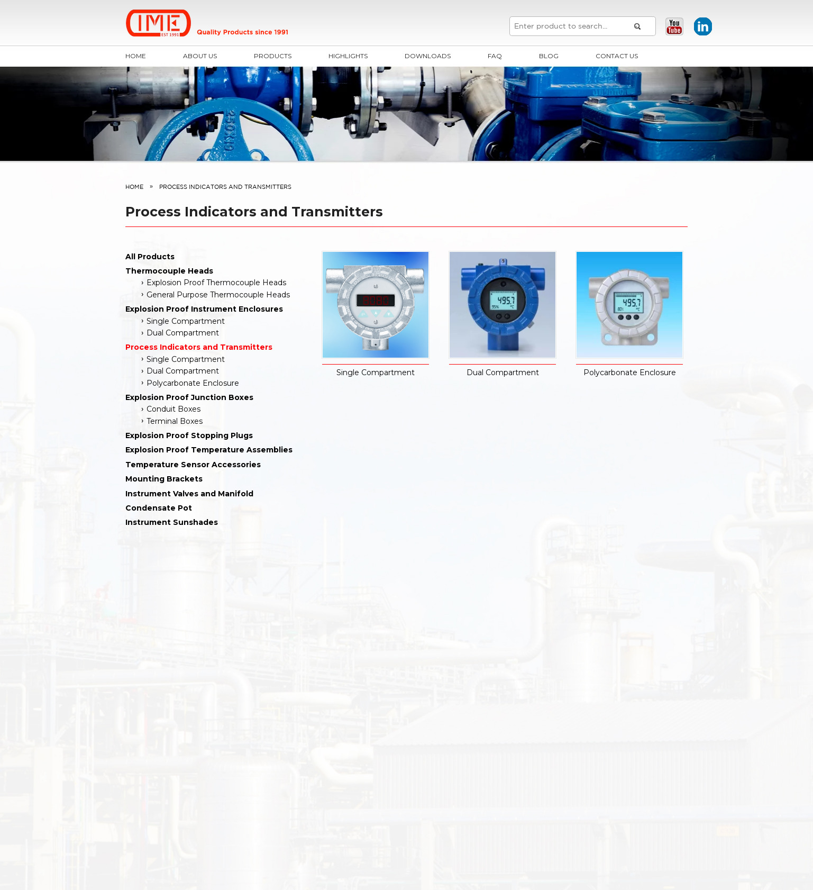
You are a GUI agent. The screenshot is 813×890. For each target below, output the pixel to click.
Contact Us (617, 56)
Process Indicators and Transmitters (198, 347)
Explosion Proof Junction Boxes (189, 397)
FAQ (495, 56)
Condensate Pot (158, 508)
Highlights (348, 56)
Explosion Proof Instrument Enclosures (204, 309)
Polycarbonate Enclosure (193, 383)
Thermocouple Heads (169, 271)
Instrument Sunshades (171, 522)
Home (135, 56)
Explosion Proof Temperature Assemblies (209, 450)
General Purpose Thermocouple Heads (218, 294)
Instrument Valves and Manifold (189, 493)
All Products (150, 256)
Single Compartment (186, 321)
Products (272, 56)
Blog (549, 56)
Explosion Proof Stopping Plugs (189, 435)
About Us (200, 56)
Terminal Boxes (175, 421)
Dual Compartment (183, 333)
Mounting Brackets (164, 479)
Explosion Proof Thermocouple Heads (216, 282)
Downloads (428, 56)
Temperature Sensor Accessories (193, 464)
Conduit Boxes (173, 409)
